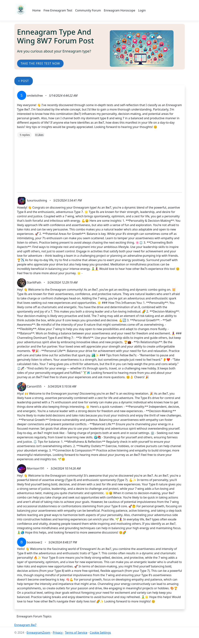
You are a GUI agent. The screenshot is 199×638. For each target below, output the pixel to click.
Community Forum (88, 10)
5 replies (25, 135)
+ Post (23, 81)
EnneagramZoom (38, 633)
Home (36, 10)
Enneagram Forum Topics (34, 616)
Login (142, 10)
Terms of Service (76, 633)
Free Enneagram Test (58, 10)
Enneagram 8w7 (25, 625)
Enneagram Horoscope (119, 10)
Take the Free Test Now (40, 63)
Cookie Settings (100, 633)
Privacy (58, 633)
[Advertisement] (99, 163)
